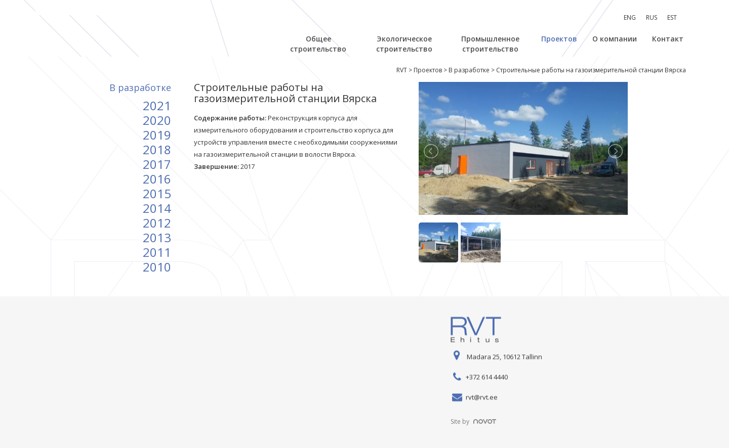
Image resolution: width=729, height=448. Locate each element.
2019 (157, 134)
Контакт (667, 38)
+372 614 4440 (487, 377)
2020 (157, 120)
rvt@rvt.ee (482, 397)
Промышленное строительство (490, 44)
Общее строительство (318, 44)
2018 (157, 149)
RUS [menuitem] (651, 17)
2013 (157, 237)
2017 (157, 164)
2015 (157, 193)
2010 (157, 266)
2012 (157, 222)
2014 (157, 208)
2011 (157, 252)
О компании (614, 38)
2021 (157, 105)
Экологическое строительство (404, 44)
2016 (157, 178)
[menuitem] (630, 18)
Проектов (559, 38)
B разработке (140, 87)
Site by (473, 421)
